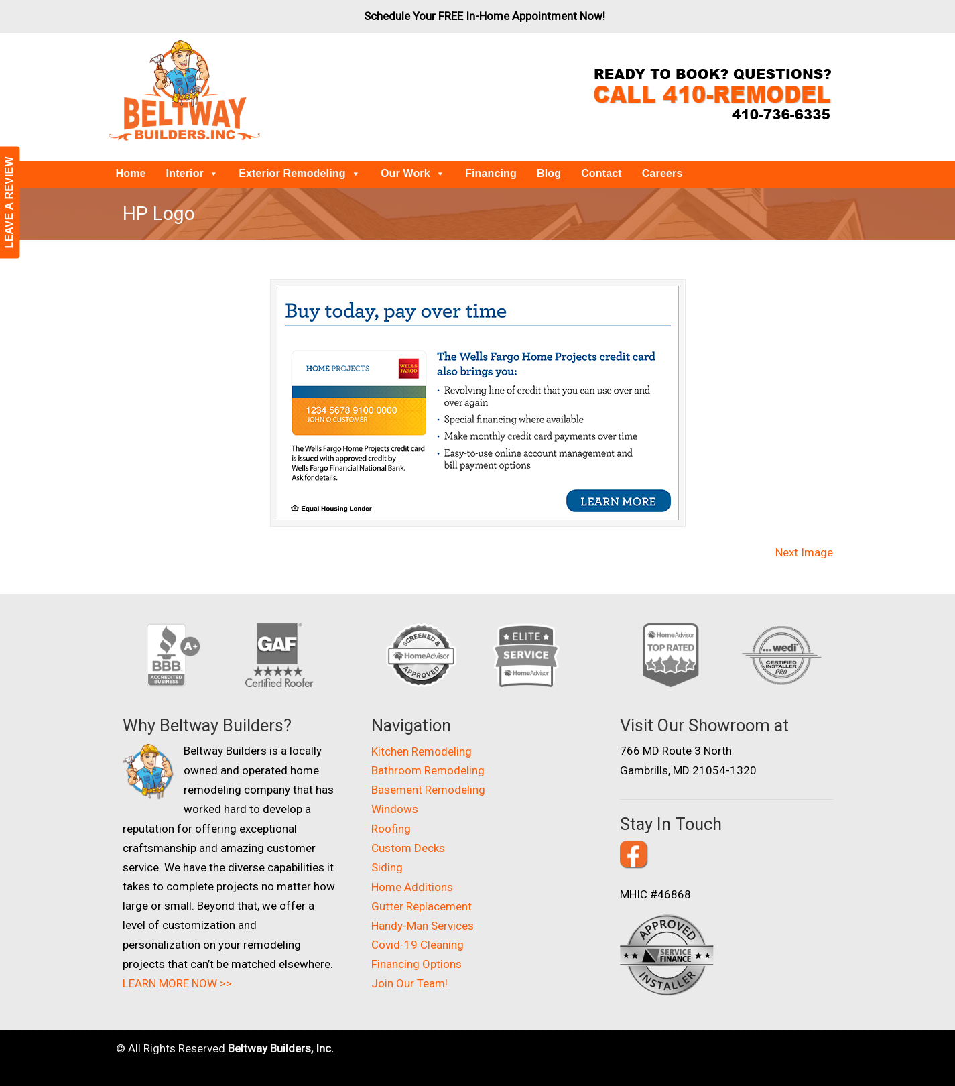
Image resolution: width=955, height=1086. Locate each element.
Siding (387, 867)
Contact (601, 173)
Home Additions (412, 887)
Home (131, 173)
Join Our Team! (409, 983)
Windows (394, 809)
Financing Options (416, 964)
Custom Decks (408, 848)
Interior (192, 173)
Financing (491, 173)
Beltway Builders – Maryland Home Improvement (184, 90)
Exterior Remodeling (300, 173)
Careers (662, 173)
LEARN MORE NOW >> (177, 983)
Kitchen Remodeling (421, 751)
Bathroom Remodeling (428, 770)
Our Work (413, 173)
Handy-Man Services (422, 925)
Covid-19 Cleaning (417, 944)
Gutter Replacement (421, 906)
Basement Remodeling (428, 789)
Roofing (391, 828)
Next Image (804, 552)
